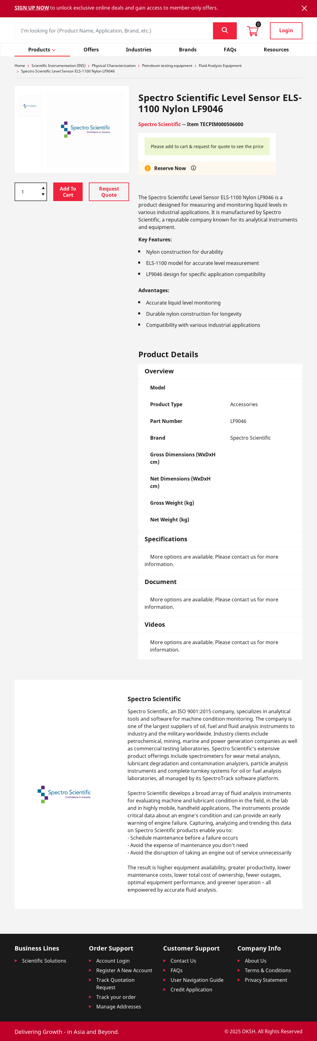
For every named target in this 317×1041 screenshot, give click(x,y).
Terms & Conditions (268, 970)
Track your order (116, 997)
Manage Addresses (118, 1006)
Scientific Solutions (44, 960)
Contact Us (183, 960)
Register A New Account (124, 970)
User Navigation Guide (197, 980)
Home (20, 65)
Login (286, 30)
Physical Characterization (114, 65)
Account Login (113, 960)
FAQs (177, 970)
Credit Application (191, 989)
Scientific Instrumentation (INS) (58, 65)
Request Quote (109, 191)
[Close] (304, 8)
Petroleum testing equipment (167, 65)
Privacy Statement (266, 980)
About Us (256, 960)
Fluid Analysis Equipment (220, 65)
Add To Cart (68, 191)
